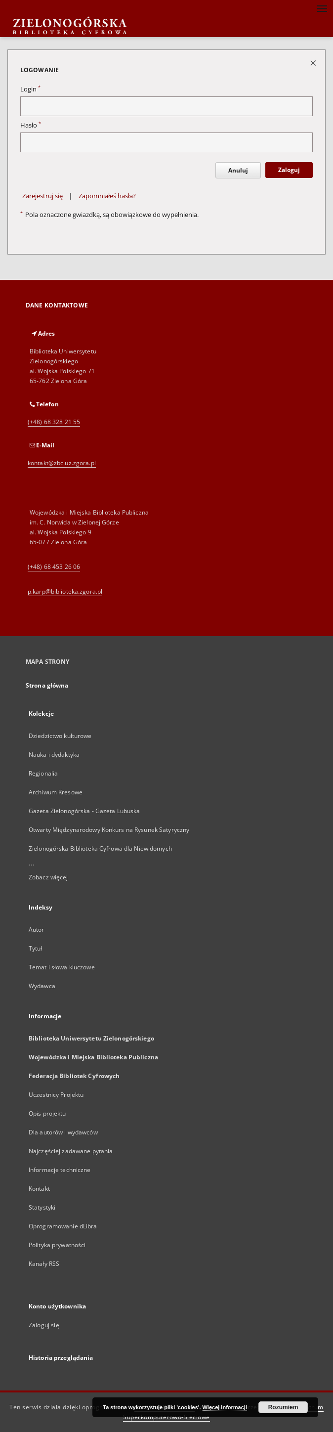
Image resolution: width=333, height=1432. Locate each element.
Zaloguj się (44, 1325)
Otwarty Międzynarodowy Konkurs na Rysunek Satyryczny (109, 829)
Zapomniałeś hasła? (107, 196)
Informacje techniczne (60, 1170)
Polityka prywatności (57, 1245)
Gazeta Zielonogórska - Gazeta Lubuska (84, 811)
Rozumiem (283, 1407)
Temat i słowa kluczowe (62, 967)
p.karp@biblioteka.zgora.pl (65, 591)
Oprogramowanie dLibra (63, 1226)
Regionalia (43, 773)
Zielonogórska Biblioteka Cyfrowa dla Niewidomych (100, 848)
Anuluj (238, 170)
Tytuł (35, 948)
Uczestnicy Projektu (56, 1094)
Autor (36, 929)
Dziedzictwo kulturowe (60, 736)
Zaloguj (289, 170)
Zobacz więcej (48, 877)
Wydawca (42, 986)
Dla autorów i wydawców (63, 1132)
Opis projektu (47, 1113)
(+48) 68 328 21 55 (54, 422)
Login (30, 89)
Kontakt (39, 1188)
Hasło (30, 125)
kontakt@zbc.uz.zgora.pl (62, 463)
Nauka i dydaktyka (54, 754)
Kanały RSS (44, 1263)
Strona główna (47, 685)
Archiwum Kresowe (56, 792)
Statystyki (42, 1207)
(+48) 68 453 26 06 (54, 567)
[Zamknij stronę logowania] (314, 62)
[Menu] (322, 8)
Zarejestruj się (42, 196)
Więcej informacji (225, 1407)
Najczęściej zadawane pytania (71, 1151)
